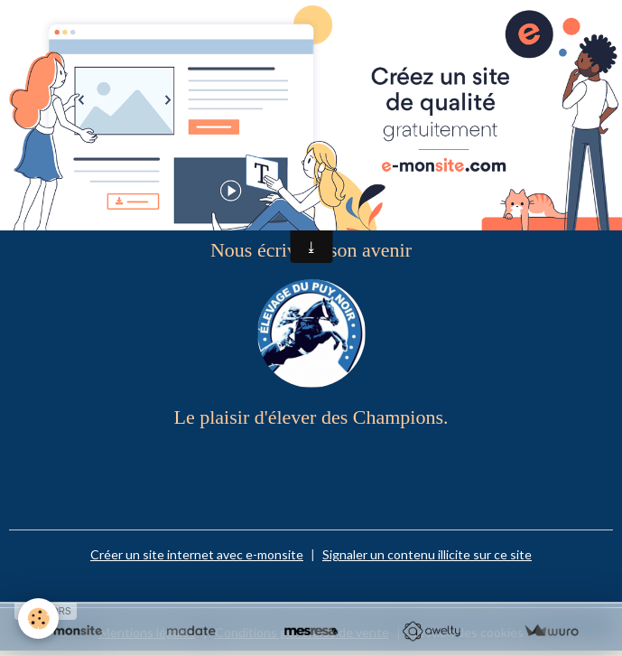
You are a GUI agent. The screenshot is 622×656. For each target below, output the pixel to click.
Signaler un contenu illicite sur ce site (427, 554)
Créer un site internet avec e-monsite (196, 554)
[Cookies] (38, 618)
